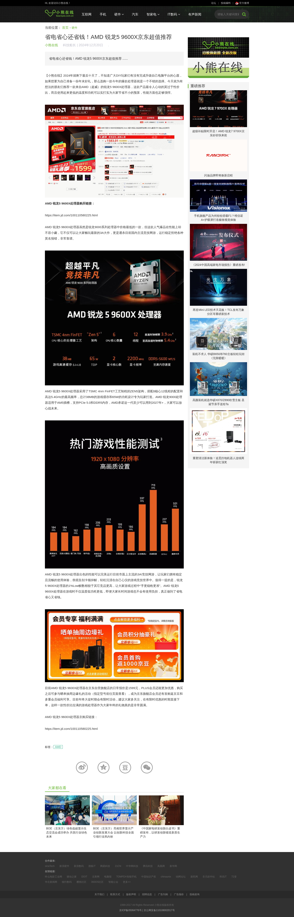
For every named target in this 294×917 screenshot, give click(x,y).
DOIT (84, 876)
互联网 (86, 14)
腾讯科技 (148, 866)
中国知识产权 (148, 876)
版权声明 (131, 894)
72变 (233, 876)
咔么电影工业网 (53, 876)
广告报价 (179, 894)
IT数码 (174, 14)
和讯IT (223, 876)
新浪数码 (79, 866)
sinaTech (50, 866)
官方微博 (242, 3)
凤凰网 (161, 866)
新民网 (194, 876)
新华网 (173, 866)
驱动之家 (72, 876)
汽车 (135, 14)
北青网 (95, 876)
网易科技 (105, 866)
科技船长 (69, 45)
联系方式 (115, 894)
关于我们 (99, 894)
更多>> (127, 882)
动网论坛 (181, 876)
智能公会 (113, 882)
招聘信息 (147, 894)
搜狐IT (92, 866)
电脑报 (107, 876)
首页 (65, 27)
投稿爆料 (226, 3)
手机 (103, 14)
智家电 (153, 14)
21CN (118, 866)
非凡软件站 (209, 876)
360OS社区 (97, 882)
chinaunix (166, 876)
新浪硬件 (64, 866)
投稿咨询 (194, 894)
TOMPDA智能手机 (126, 876)
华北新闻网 (51, 882)
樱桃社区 (81, 882)
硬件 (119, 14)
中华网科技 (132, 866)
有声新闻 (194, 14)
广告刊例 (163, 894)
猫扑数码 (67, 882)
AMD (58, 747)
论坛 (213, 3)
